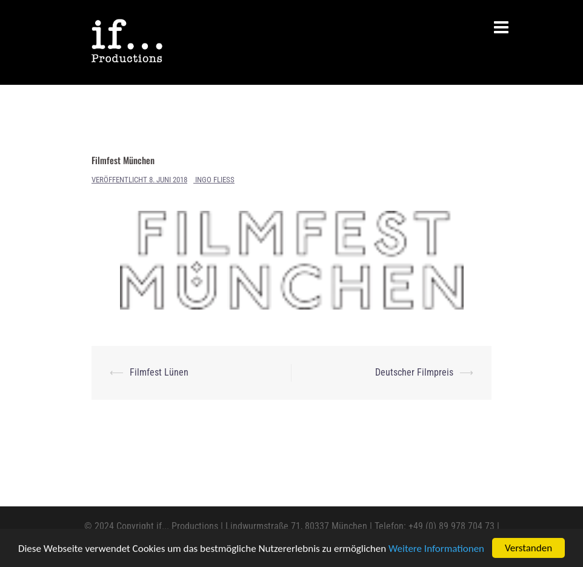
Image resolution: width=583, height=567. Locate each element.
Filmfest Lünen (159, 372)
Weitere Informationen (436, 548)
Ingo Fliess (215, 179)
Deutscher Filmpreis (414, 372)
